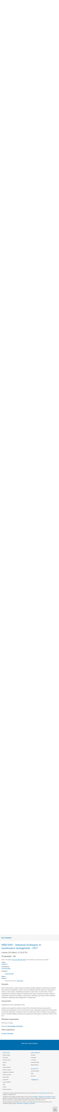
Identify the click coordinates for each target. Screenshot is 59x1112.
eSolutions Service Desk (44, 1093)
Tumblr (35, 1047)
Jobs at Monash (7, 1067)
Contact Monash (35, 1062)
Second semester (9, 973)
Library (4, 1062)
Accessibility (35, 1096)
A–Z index (33, 1060)
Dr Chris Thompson (7, 1033)
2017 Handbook (6, 938)
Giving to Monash (7, 1089)
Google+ (31, 1047)
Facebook (27, 1047)
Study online (6, 1077)
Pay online (5, 1057)
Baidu (42, 1047)
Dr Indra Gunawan (5, 968)
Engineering (4, 964)
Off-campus (20, 980)
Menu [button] (56, 938)
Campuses (33, 1057)
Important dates (6, 1055)
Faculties (33, 1055)
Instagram (16, 1047)
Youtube (38, 1047)
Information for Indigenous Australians (26, 1103)
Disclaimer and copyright (45, 1096)
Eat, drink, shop (6, 1060)
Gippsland (3, 978)
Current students (7, 1082)
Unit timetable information (15, 1026)
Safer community (7, 1074)
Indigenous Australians (8, 1072)
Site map (33, 1076)
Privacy (53, 1096)
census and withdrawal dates (18, 959)
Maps (4, 1065)
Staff (4, 1084)
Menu (2, 3)
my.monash (5, 1079)
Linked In (20, 1047)
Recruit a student (7, 1069)
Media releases (34, 1065)
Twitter (24, 1047)
